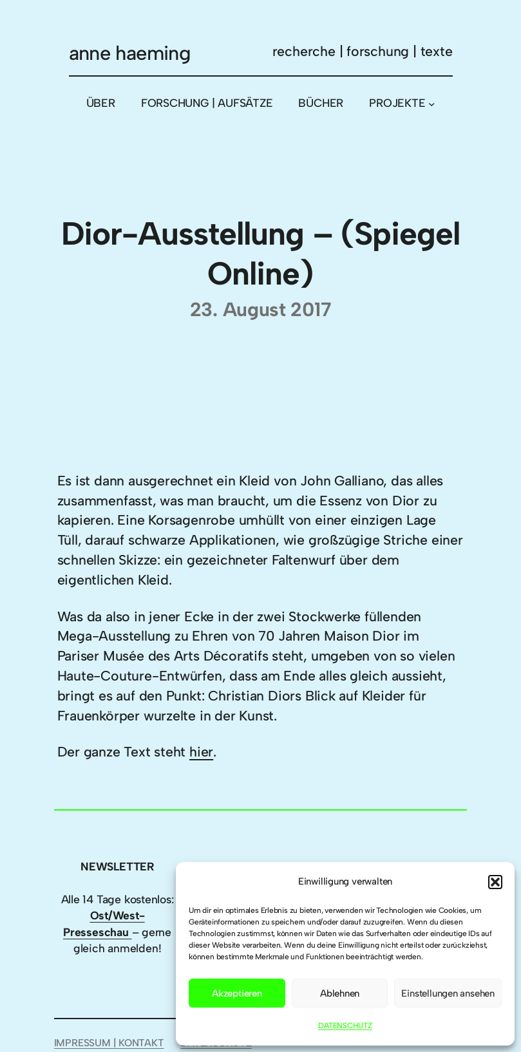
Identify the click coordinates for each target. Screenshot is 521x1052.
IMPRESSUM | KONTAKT (109, 1043)
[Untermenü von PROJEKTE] (431, 103)
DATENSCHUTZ (345, 1025)
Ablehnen (339, 993)
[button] (495, 882)
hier (201, 752)
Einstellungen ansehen (448, 993)
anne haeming (130, 53)
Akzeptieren (237, 993)
